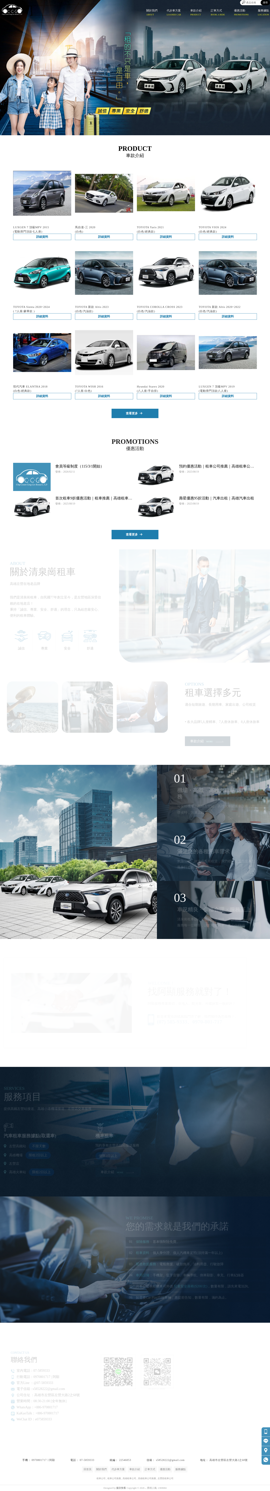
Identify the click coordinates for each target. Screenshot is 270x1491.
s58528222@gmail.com (170, 1460)
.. (145, 1487)
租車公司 (101, 1478)
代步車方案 (118, 1469)
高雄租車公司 (129, 1478)
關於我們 (101, 1469)
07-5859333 (87, 1460)
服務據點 (180, 1469)
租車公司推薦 (114, 1478)
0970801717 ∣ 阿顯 (43, 1460)
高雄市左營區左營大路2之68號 (228, 1460)
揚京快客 (121, 1487)
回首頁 (88, 1469)
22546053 (125, 1460)
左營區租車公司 (165, 1478)
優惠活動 (165, 1469)
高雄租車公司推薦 (147, 1478)
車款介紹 (134, 1469)
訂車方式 (150, 1469)
